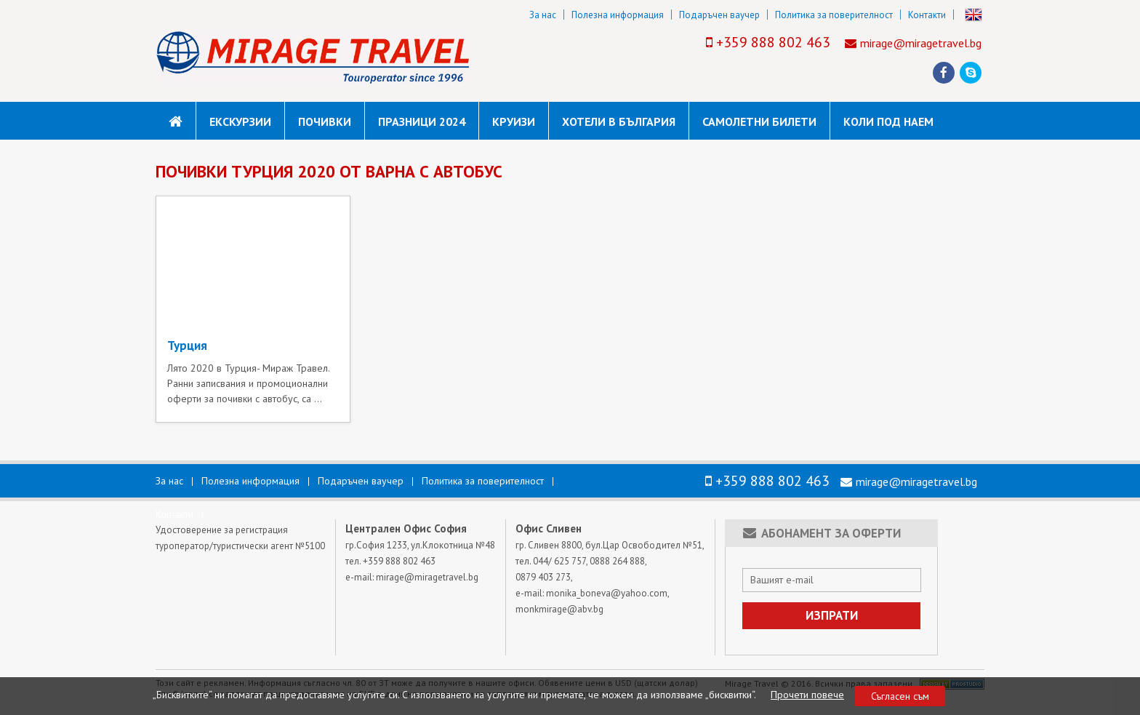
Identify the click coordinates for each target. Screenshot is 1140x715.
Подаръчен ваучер (719, 15)
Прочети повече (807, 694)
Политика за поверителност (834, 15)
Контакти (927, 15)
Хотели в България (618, 121)
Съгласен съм (900, 696)
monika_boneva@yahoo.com (606, 593)
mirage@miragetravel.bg (921, 43)
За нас (542, 15)
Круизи (513, 121)
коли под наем (888, 121)
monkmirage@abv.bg (559, 609)
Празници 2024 (421, 121)
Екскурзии (240, 121)
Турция (187, 345)
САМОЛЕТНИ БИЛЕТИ (759, 121)
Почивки (324, 121)
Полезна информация (617, 15)
